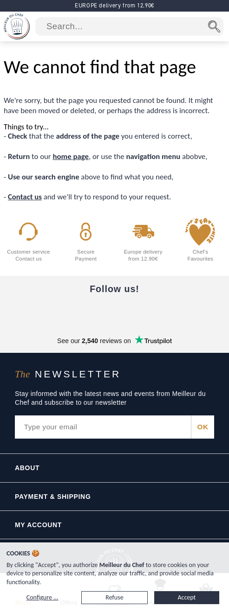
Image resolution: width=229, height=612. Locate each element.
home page (71, 156)
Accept (186, 597)
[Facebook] (36, 312)
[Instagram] (114, 312)
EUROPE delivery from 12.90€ (114, 5)
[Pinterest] (192, 312)
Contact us (25, 197)
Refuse (114, 597)
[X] (153, 312)
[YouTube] (75, 312)
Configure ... (42, 597)
